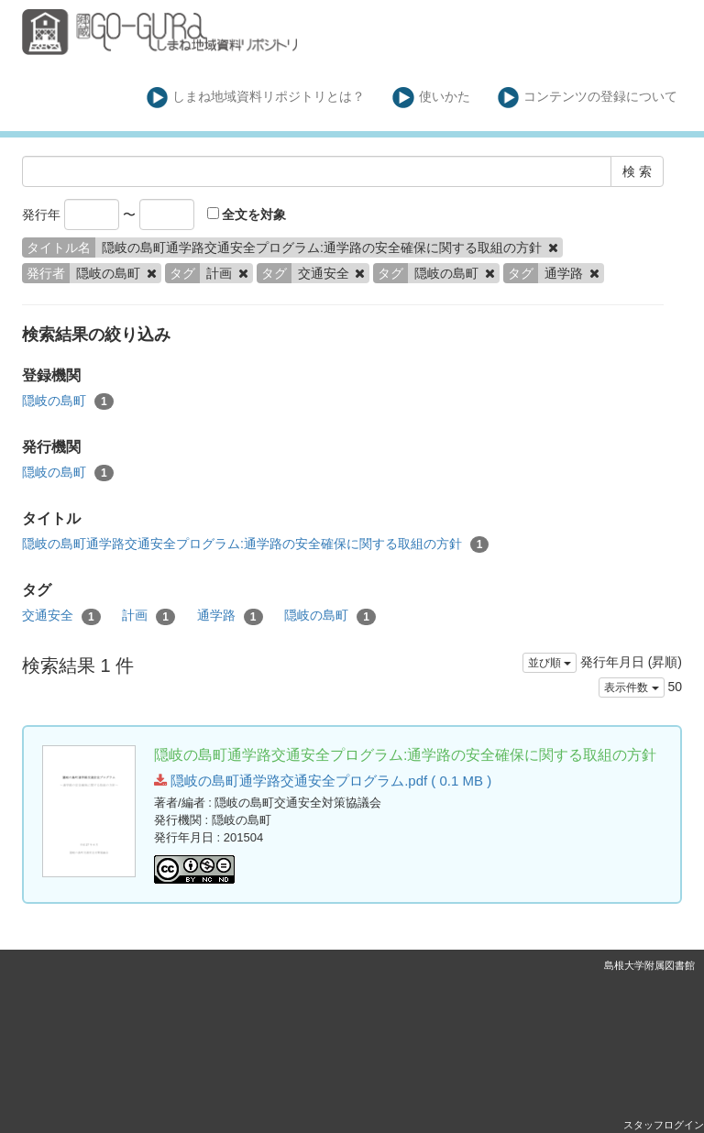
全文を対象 (247, 214)
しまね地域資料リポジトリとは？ (256, 97)
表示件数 (631, 687)
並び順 (549, 662)
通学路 (230, 616)
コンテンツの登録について (588, 97)
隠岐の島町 (68, 401)
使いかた (431, 97)
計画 (148, 616)
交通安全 (61, 616)
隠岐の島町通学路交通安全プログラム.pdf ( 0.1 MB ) (322, 780)
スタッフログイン (663, 1124)
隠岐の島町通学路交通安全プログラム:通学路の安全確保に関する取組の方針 (255, 544)
